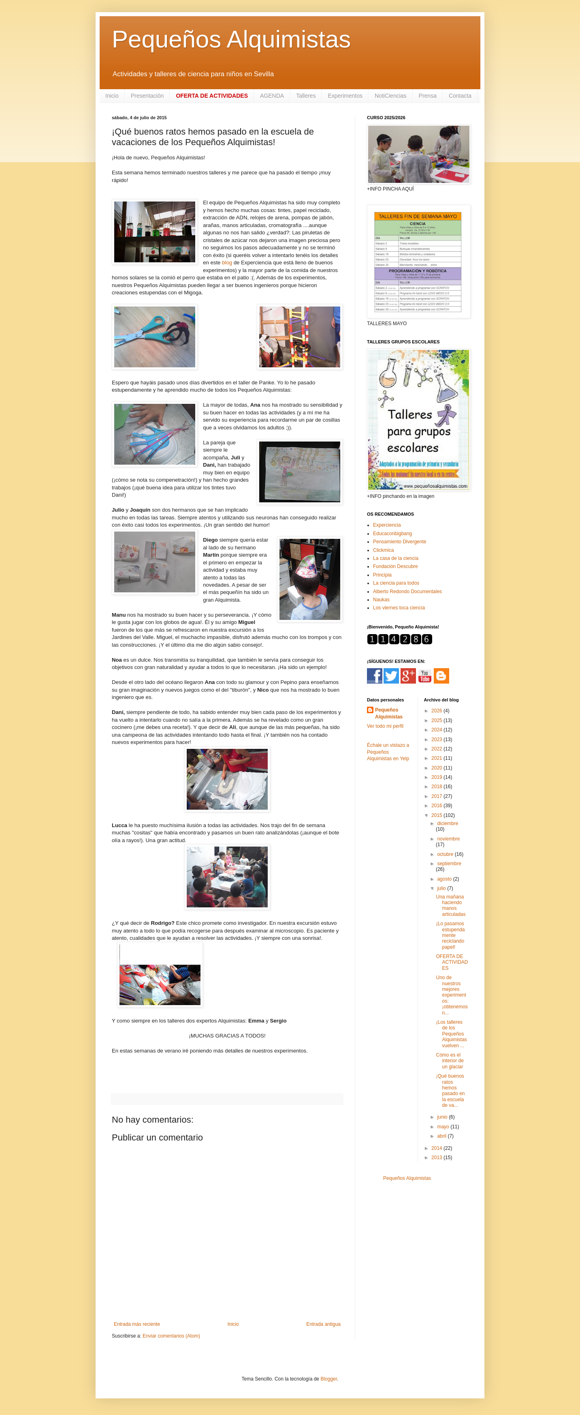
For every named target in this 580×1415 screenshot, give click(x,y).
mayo (443, 1127)
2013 (437, 1157)
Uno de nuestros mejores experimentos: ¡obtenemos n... (451, 995)
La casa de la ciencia (395, 558)
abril (442, 1136)
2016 (437, 805)
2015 (437, 815)
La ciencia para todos (396, 583)
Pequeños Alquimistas (231, 39)
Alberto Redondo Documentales (407, 591)
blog (227, 262)
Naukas (381, 599)
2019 (437, 777)
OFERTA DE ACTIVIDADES (452, 962)
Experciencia (387, 525)
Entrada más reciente (137, 1324)
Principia (382, 575)
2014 (437, 1148)
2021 (437, 758)
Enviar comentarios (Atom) (171, 1336)
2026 (437, 711)
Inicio (112, 95)
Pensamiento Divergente (399, 542)
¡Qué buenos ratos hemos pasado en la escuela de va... (450, 1090)
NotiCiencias (391, 95)
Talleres (306, 95)
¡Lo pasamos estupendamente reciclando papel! (450, 935)
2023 (437, 739)
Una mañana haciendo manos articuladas (450, 905)
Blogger (328, 1379)
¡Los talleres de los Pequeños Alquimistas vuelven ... (451, 1033)
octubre (445, 854)
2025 (437, 720)
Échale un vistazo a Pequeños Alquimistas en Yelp (388, 752)
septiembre (449, 863)
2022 (437, 749)
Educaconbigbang (392, 533)
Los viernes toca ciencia (399, 608)
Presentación (147, 95)
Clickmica (383, 550)
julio (442, 888)
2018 (437, 786)
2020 (437, 768)
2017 (437, 796)
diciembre (447, 823)
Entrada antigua (323, 1324)
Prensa (428, 95)
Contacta (460, 95)
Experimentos (345, 95)
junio (443, 1117)
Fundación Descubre (395, 566)
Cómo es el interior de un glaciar (449, 1061)
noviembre (448, 839)
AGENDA (272, 95)
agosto (445, 879)
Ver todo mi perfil (385, 726)
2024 (437, 730)
